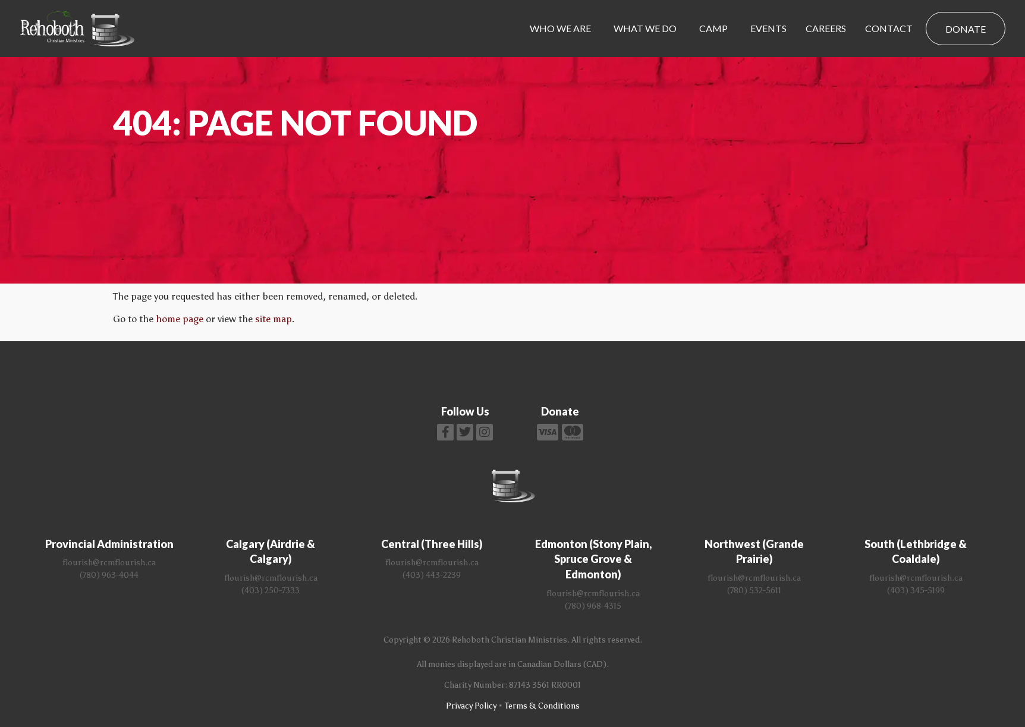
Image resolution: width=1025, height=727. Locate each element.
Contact (889, 28)
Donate (965, 28)
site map (273, 319)
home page (179, 319)
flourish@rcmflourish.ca (109, 563)
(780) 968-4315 (593, 606)
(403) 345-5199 (916, 591)
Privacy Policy (471, 706)
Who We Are (560, 28)
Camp (713, 28)
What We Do (645, 28)
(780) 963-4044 (109, 575)
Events (768, 28)
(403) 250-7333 (270, 591)
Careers (826, 28)
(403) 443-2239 (432, 575)
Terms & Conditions (542, 706)
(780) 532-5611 (754, 591)
